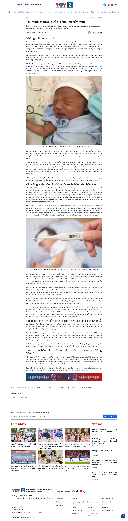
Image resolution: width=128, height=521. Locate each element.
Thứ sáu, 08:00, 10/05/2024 (93, 18)
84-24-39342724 (19, 510)
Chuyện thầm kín (114, 12)
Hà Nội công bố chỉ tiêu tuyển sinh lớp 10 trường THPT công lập (104, 474)
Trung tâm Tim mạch (63, 387)
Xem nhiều (59, 505)
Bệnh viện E (74, 387)
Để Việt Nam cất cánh (17, 12)
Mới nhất (59, 502)
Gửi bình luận (110, 416)
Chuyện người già (101, 12)
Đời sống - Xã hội (40, 12)
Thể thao (69, 12)
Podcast (25, 4)
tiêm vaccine (39, 387)
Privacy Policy (36, 412)
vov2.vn (88, 387)
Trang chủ (59, 498)
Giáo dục (50, 12)
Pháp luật (77, 12)
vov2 (82, 387)
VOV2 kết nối (91, 510)
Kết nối (92, 12)
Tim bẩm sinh (20, 387)
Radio (17, 5)
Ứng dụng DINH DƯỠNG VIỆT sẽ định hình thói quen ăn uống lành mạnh (104, 462)
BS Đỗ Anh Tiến (49, 387)
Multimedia (36, 5)
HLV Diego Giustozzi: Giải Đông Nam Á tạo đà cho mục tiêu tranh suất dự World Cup (104, 441)
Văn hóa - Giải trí (60, 12)
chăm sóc (30, 387)
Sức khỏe (85, 12)
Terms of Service (45, 412)
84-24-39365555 (19, 507)
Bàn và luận (29, 12)
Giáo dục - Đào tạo (93, 502)
